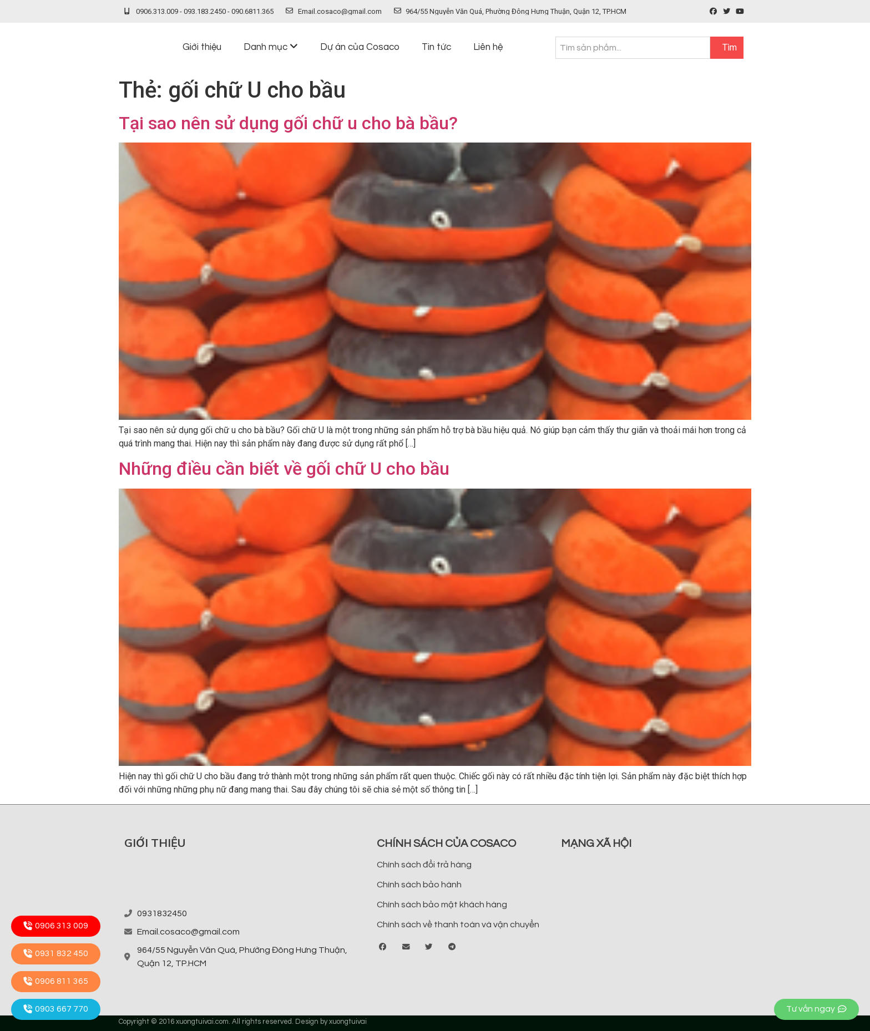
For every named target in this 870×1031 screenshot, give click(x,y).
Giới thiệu (202, 47)
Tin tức (436, 47)
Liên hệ (488, 47)
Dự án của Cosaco (359, 47)
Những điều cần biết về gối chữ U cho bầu (284, 468)
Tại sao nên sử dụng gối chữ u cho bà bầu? (288, 123)
